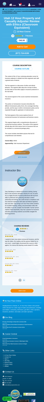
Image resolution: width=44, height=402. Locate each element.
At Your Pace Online (9, 355)
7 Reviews (29, 36)
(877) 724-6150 (22, 53)
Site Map (6, 360)
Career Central (10, 334)
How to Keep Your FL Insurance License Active (14, 327)
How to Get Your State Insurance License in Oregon (15, 343)
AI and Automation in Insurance (10, 338)
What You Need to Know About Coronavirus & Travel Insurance (17, 324)
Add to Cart (22, 47)
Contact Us (7, 357)
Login (31, 5)
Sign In (5, 359)
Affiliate (6, 366)
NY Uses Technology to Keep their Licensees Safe (14, 321)
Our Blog (7, 317)
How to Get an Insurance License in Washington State (15, 341)
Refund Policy (8, 362)
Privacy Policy (8, 364)
